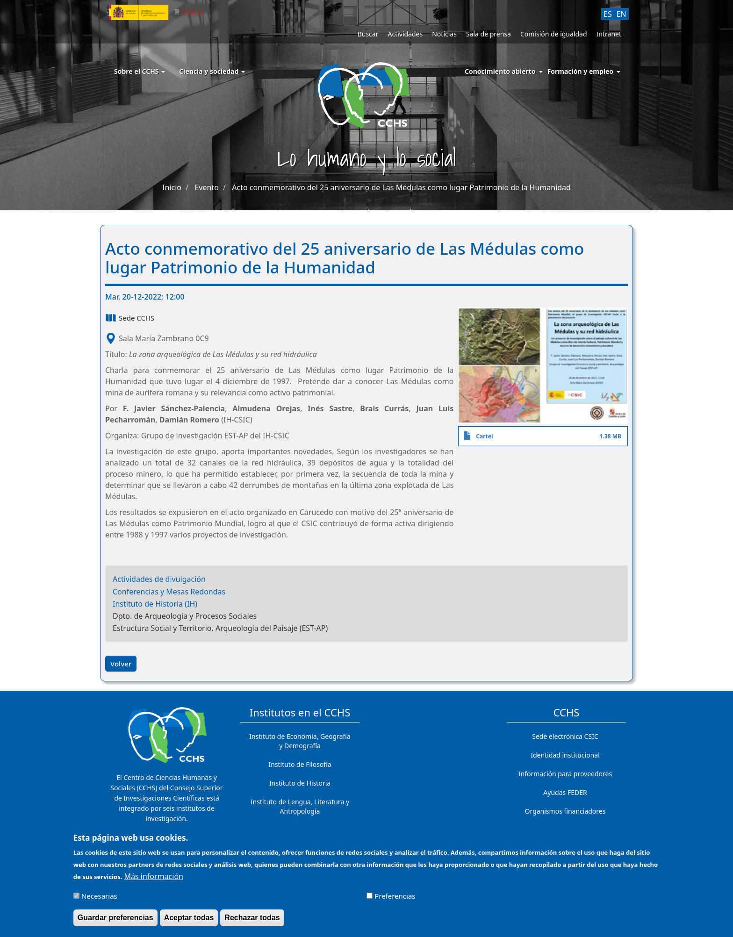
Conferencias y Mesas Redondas (169, 592)
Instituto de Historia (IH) (155, 604)
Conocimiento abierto (500, 71)
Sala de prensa (488, 33)
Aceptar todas (189, 922)
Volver (120, 663)
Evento (206, 187)
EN (621, 14)
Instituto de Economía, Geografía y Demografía (300, 741)
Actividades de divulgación (159, 579)
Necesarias (99, 900)
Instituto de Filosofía (299, 764)
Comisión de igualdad (553, 33)
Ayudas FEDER (565, 792)
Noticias (444, 33)
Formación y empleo (580, 71)
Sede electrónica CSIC (565, 736)
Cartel (484, 436)
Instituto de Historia (300, 783)
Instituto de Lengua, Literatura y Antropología (300, 806)
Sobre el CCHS (139, 71)
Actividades (405, 33)
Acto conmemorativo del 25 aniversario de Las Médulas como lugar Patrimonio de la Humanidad (401, 187)
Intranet (608, 33)
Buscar (368, 33)
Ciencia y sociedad (212, 71)
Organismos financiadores (565, 811)
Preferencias (394, 900)
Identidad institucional (565, 755)
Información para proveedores (565, 773)
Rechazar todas (252, 922)
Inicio (171, 187)
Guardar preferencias (115, 922)
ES (608, 14)
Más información (153, 881)
